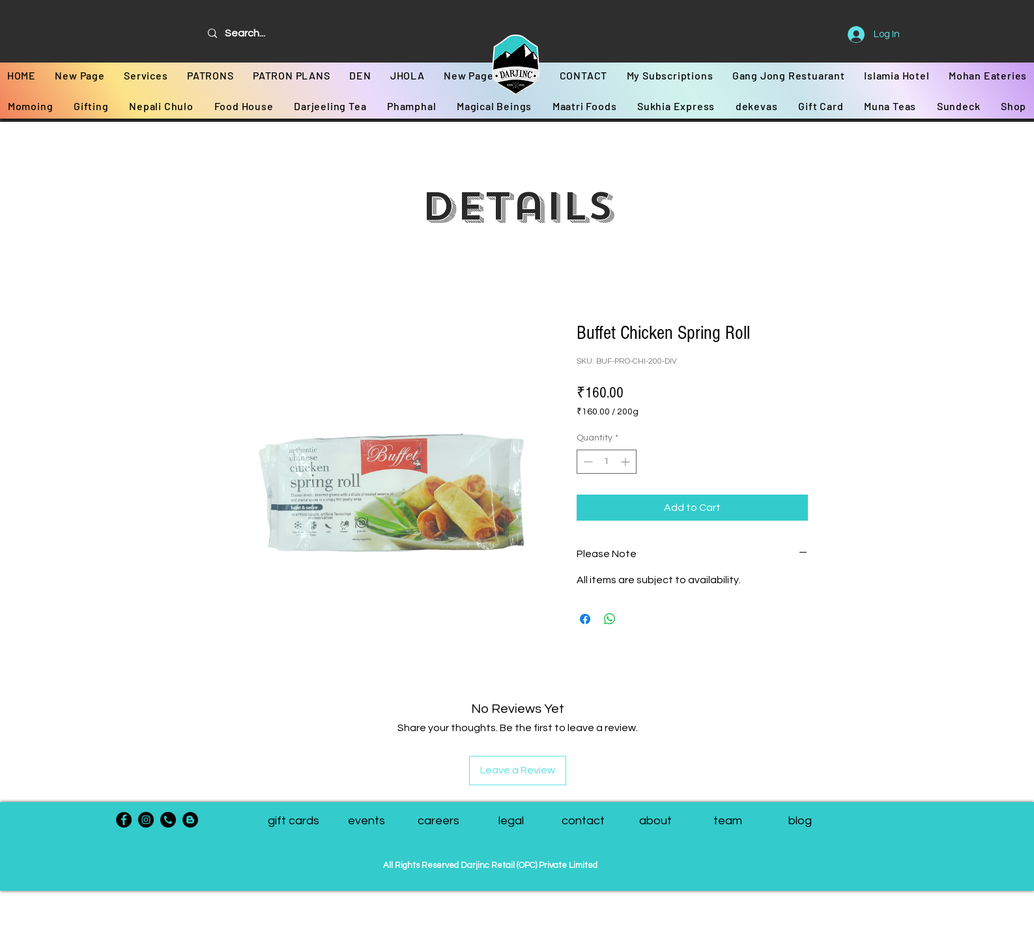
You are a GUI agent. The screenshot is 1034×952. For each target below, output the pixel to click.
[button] (728, 821)
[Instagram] (146, 820)
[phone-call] (168, 820)
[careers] (439, 821)
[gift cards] (293, 821)
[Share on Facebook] (585, 619)
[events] (366, 821)
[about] (656, 821)
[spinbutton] (606, 461)
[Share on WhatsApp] (610, 619)
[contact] (583, 821)
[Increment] (626, 461)
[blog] (800, 821)
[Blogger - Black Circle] (190, 820)
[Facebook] (124, 820)
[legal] (511, 821)
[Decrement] (587, 461)
